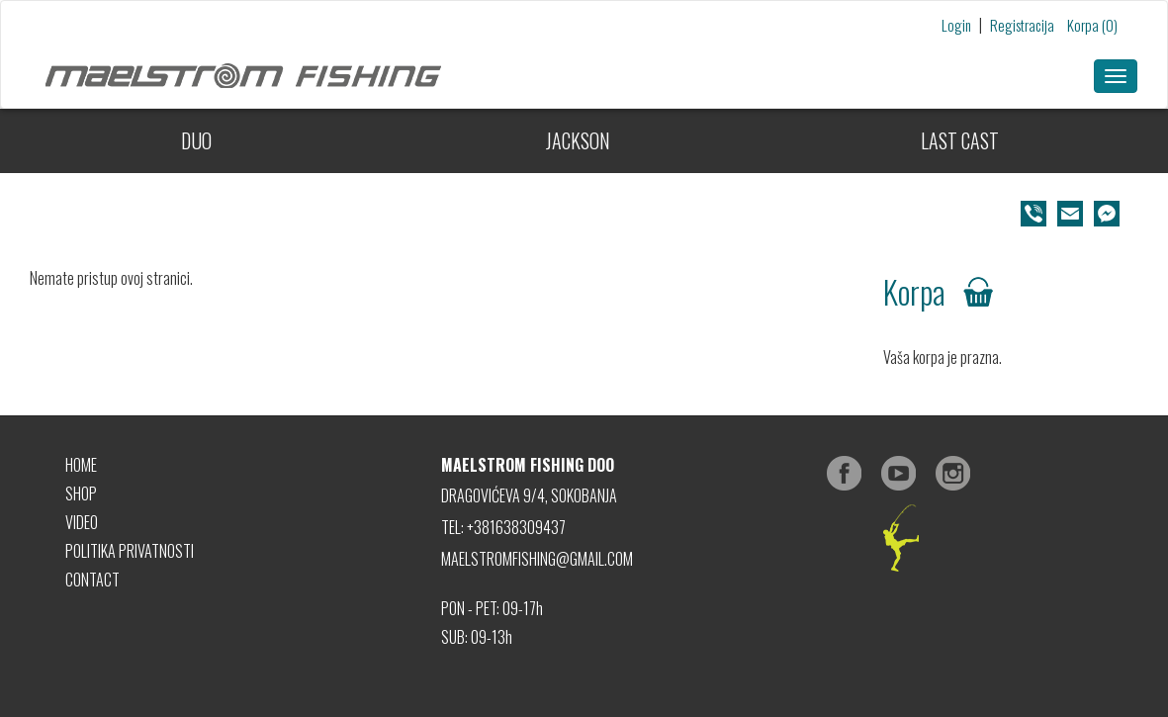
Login (956, 25)
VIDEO (81, 522)
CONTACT (92, 579)
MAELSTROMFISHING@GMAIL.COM (537, 559)
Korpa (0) (1092, 25)
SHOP (81, 493)
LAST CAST (960, 140)
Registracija (1022, 25)
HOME (81, 465)
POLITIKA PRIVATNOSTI (129, 551)
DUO (196, 140)
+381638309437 (516, 527)
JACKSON (578, 140)
